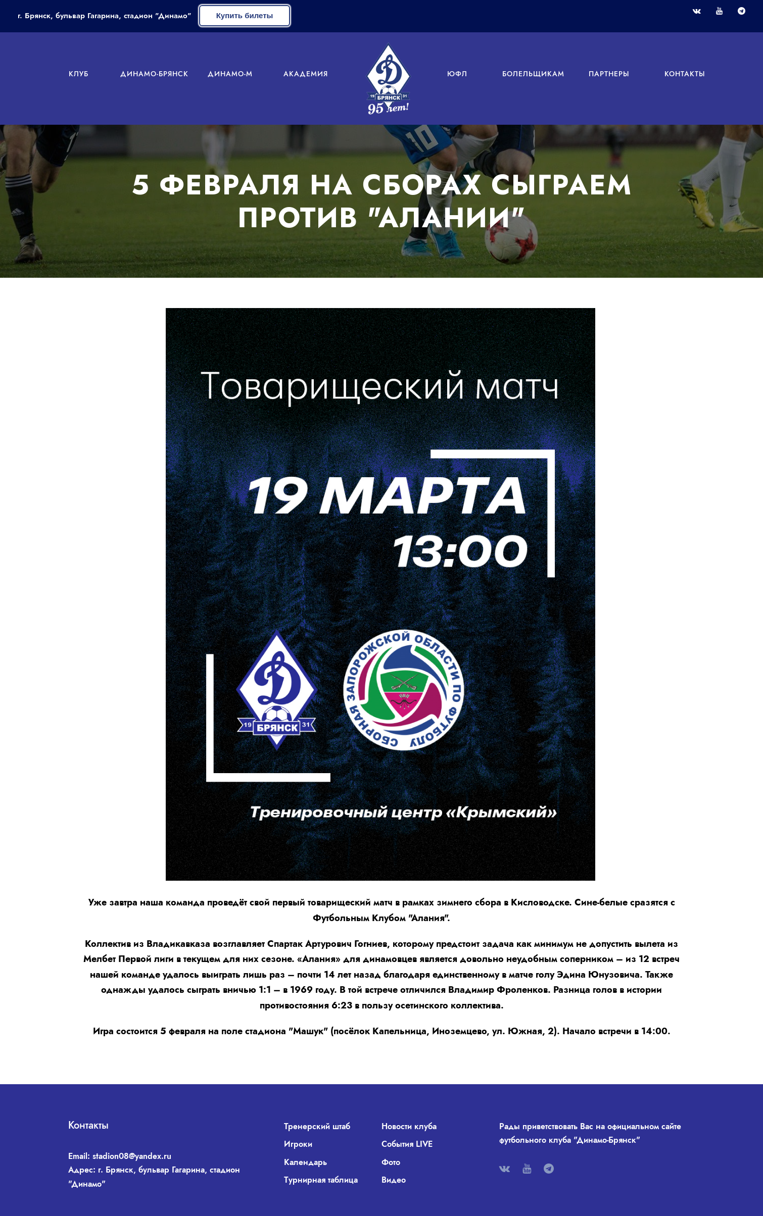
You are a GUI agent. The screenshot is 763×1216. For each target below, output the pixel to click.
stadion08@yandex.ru (131, 1156)
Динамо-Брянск (154, 74)
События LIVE (407, 1144)
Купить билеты (244, 15)
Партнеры (609, 74)
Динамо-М (230, 74)
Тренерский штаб (317, 1126)
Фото (391, 1162)
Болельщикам (533, 74)
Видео (394, 1180)
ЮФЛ (457, 74)
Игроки (298, 1144)
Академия (305, 74)
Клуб (78, 74)
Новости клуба (409, 1126)
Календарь (305, 1162)
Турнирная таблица (321, 1180)
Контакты (684, 74)
